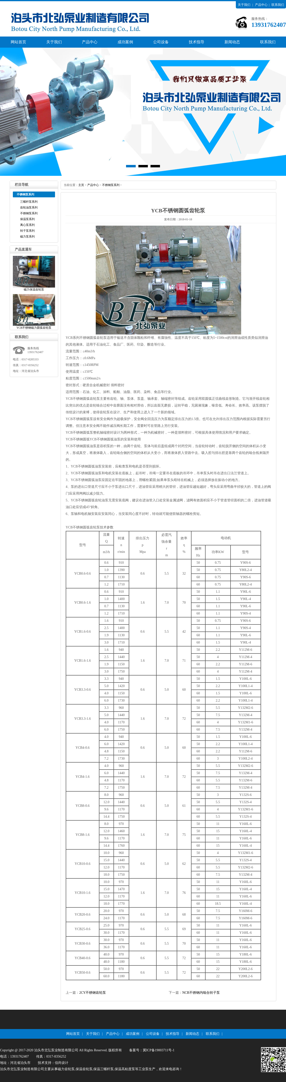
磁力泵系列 (27, 236)
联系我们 (277, 5)
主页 (81, 185)
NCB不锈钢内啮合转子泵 (201, 992)
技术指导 (196, 42)
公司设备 (161, 42)
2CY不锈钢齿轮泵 (92, 992)
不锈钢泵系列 (29, 213)
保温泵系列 (27, 219)
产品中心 (261, 5)
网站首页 (18, 42)
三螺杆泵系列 (29, 201)
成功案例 (125, 42)
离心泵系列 (27, 225)
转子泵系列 (27, 230)
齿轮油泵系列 (29, 207)
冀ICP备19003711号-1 (159, 1050)
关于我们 (244, 5)
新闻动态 (232, 42)
